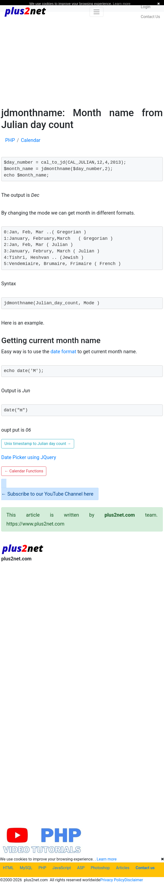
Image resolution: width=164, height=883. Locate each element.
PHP (42, 867)
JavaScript (61, 867)
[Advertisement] (82, 58)
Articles (122, 867)
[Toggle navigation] (96, 12)
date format (63, 351)
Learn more (107, 859)
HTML (8, 867)
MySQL (26, 867)
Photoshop (100, 867)
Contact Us (150, 16)
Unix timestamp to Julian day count (37, 443)
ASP (80, 867)
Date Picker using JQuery (28, 457)
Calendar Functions (23, 471)
